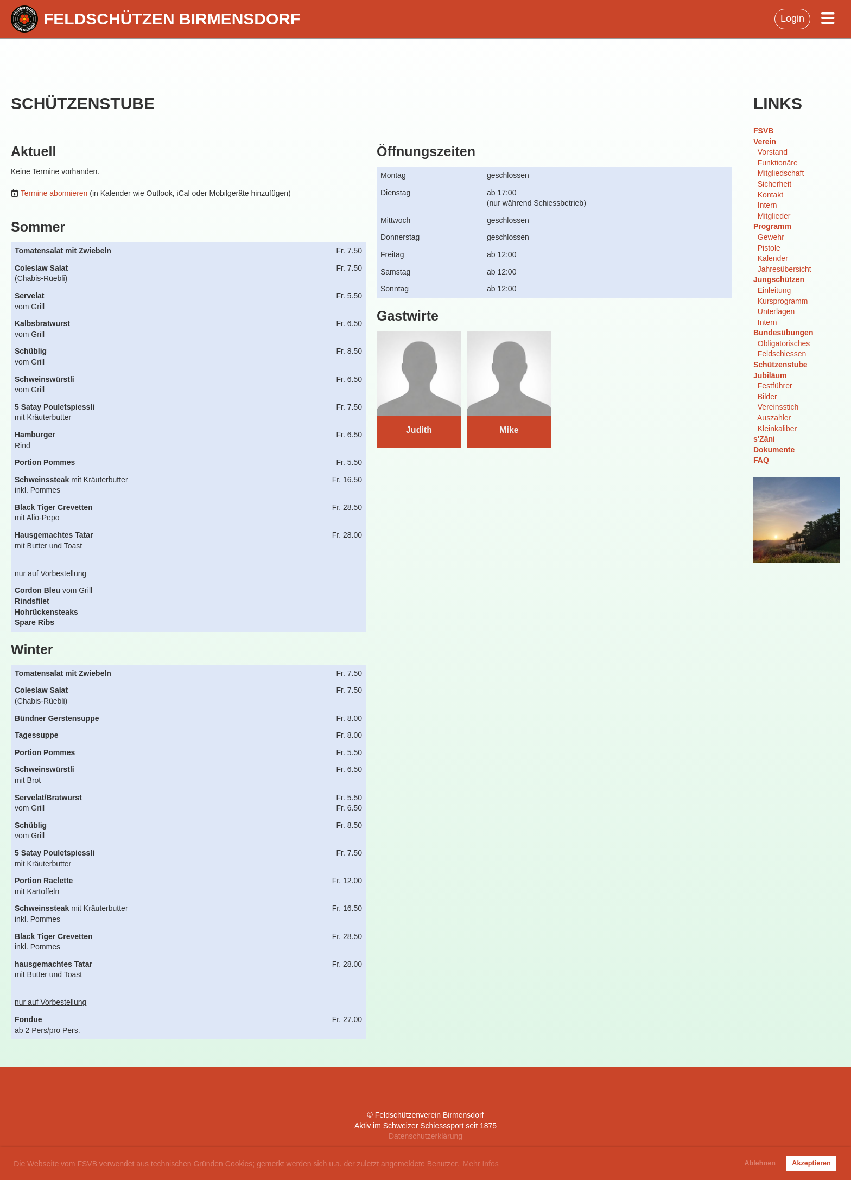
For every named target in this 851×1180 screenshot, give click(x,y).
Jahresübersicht (784, 269)
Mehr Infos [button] (481, 1163)
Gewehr (771, 237)
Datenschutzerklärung (425, 1136)
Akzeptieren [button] (811, 1163)
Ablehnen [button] (760, 1163)
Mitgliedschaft (781, 173)
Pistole (769, 248)
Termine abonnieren (54, 193)
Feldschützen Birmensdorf (171, 19)
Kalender (773, 258)
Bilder (767, 396)
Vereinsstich (778, 407)
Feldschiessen (782, 353)
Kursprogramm (783, 301)
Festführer (775, 385)
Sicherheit (774, 184)
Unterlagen (776, 311)
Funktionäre (778, 162)
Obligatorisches (784, 343)
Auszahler (774, 417)
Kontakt (770, 194)
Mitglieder (774, 216)
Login (792, 18)
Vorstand (773, 152)
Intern (767, 205)
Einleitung (774, 290)
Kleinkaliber (777, 428)
